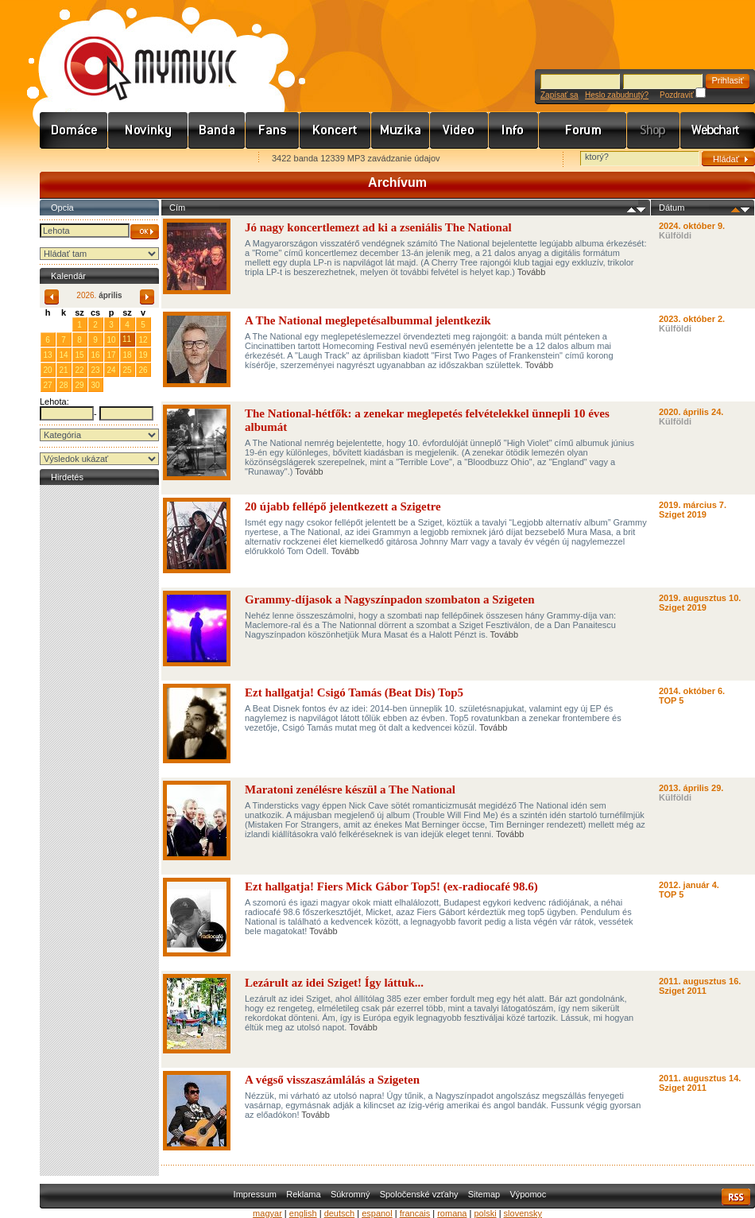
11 (126, 339)
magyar (267, 1213)
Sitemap (484, 1194)
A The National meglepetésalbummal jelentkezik (368, 320)
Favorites (72, 159)
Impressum (255, 1194)
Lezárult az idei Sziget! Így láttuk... (334, 982)
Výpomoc (527, 1194)
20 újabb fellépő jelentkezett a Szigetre (343, 506)
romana (452, 1213)
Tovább (531, 272)
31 (63, 324)
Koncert (335, 130)
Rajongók (273, 130)
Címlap (74, 130)
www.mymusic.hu (137, 51)
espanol (377, 1213)
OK (144, 231)
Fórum (583, 130)
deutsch (339, 1213)
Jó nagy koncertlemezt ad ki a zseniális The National (378, 227)
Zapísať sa (559, 95)
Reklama (303, 1194)
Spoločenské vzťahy (419, 1194)
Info (514, 130)
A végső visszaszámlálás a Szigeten (332, 1079)
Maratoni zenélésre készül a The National (350, 789)
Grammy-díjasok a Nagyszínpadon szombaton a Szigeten (390, 599)
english (303, 1213)
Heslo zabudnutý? (617, 95)
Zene (400, 130)
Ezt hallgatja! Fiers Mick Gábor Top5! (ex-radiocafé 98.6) (391, 886)
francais (415, 1213)
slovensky (523, 1213)
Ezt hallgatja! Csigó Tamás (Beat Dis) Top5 (354, 692)
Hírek (148, 130)
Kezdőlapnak (139, 159)
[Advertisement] (99, 727)
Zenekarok (217, 130)
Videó (459, 130)
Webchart (717, 130)
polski (485, 1213)
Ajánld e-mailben (207, 159)
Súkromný (350, 1194)
